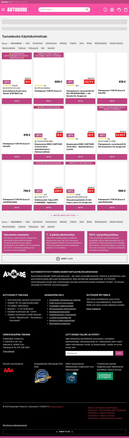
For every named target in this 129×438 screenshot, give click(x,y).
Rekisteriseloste (56, 406)
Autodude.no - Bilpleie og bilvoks (101, 413)
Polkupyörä (33, 48)
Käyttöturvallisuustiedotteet (62, 320)
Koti (42, 48)
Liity (119, 353)
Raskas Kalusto (116, 43)
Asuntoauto (37, 43)
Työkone (21, 48)
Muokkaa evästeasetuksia (15, 425)
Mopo (89, 43)
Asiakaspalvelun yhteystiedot (62, 314)
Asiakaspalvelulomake (59, 312)
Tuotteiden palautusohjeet (61, 306)
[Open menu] (3, 9)
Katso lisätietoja (93, 309)
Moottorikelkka (9, 48)
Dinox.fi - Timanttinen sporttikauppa (102, 407)
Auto (28, 43)
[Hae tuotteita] (63, 9)
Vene (82, 43)
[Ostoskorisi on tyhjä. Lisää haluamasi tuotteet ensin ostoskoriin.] (126, 9)
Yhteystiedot (9, 351)
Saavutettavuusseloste (59, 323)
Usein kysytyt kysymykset (61, 303)
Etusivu (4, 43)
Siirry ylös (64, 259)
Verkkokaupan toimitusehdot (62, 309)
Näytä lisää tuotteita (64, 215)
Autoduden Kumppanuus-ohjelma (64, 300)
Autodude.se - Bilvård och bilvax (101, 415)
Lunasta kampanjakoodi (60, 317)
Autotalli (51, 48)
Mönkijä (63, 43)
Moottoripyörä (101, 43)
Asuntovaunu (51, 43)
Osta (16, 101)
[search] (87, 9)
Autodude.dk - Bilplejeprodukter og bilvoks (105, 418)
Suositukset (16, 43)
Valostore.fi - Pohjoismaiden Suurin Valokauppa (107, 410)
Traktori (73, 43)
